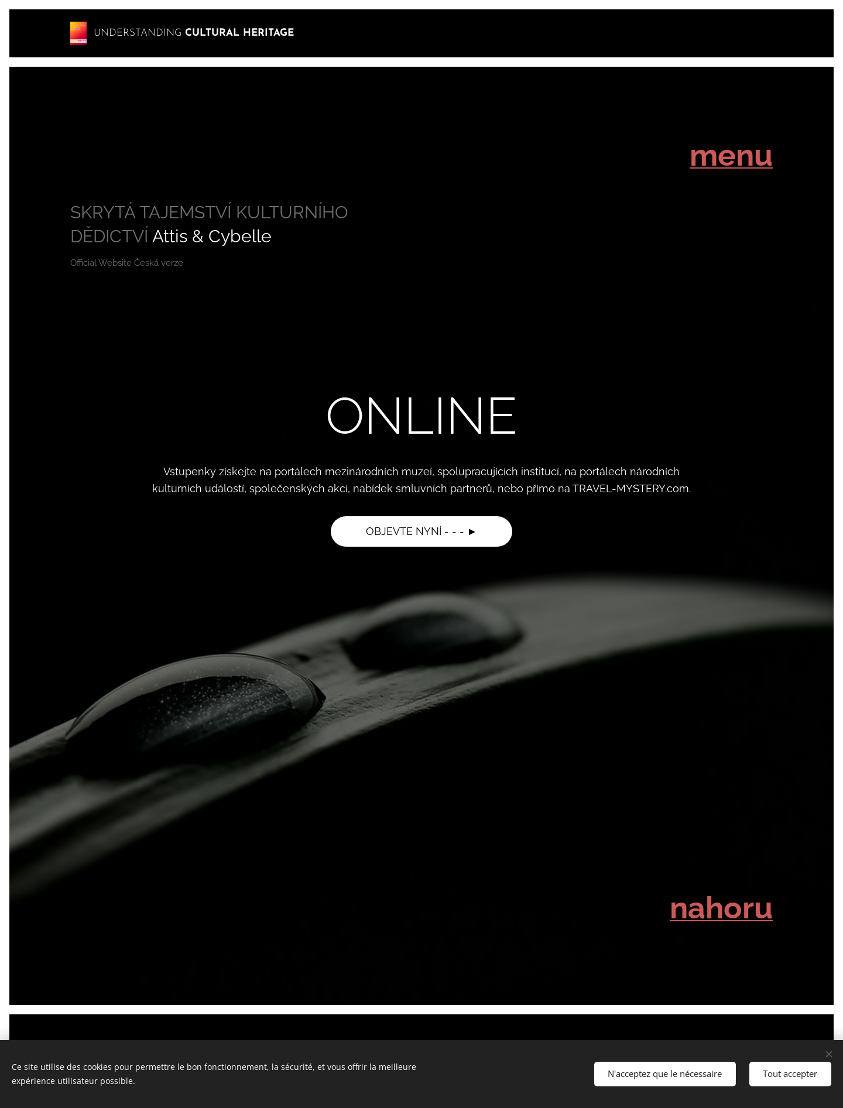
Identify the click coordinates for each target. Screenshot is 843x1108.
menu (731, 155)
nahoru (721, 907)
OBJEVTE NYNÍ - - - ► (422, 531)
